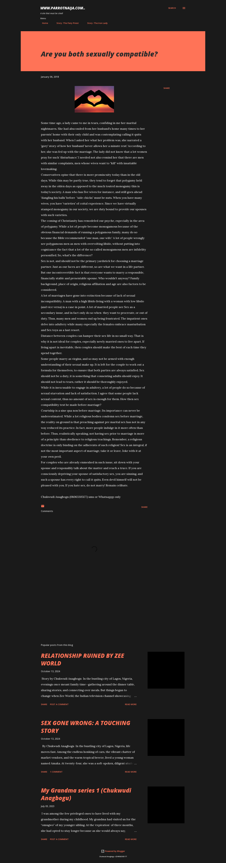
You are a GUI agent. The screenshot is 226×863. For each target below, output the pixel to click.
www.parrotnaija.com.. (62, 8)
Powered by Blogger (113, 851)
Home (43, 23)
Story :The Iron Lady (95, 23)
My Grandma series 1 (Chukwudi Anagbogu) (86, 794)
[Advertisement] (89, 607)
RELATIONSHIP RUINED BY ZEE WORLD (82, 659)
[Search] (172, 8)
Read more (131, 704)
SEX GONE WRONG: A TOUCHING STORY (85, 726)
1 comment (56, 771)
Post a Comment (59, 704)
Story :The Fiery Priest (66, 23)
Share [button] (166, 88)
